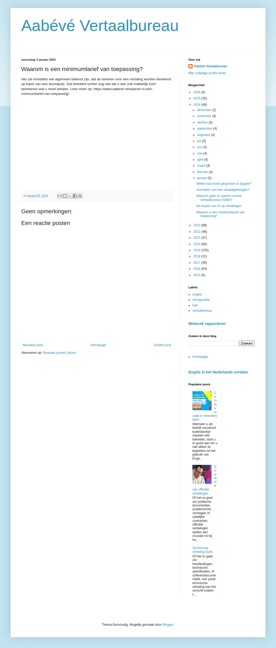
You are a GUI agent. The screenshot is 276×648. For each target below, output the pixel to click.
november (204, 116)
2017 (197, 263)
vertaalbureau (202, 310)
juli (199, 141)
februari (203, 172)
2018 (197, 256)
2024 (197, 105)
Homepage (98, 345)
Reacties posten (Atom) (59, 353)
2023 (197, 225)
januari (202, 178)
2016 (197, 269)
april (200, 159)
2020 (197, 244)
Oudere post (162, 345)
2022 (197, 231)
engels (197, 294)
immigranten (201, 300)
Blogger (167, 625)
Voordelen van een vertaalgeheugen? (222, 190)
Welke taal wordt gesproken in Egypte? (224, 184)
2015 (197, 275)
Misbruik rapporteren (207, 323)
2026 (197, 92)
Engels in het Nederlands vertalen (218, 372)
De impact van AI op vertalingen (218, 206)
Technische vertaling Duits (202, 550)
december (204, 110)
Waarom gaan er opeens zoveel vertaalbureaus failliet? (219, 197)
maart (201, 165)
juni (200, 147)
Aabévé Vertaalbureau (100, 25)
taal (194, 305)
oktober (203, 122)
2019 (197, 250)
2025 (197, 98)
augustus (204, 135)
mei (200, 153)
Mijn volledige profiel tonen (207, 73)
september (205, 128)
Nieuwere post (33, 345)
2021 (197, 238)
